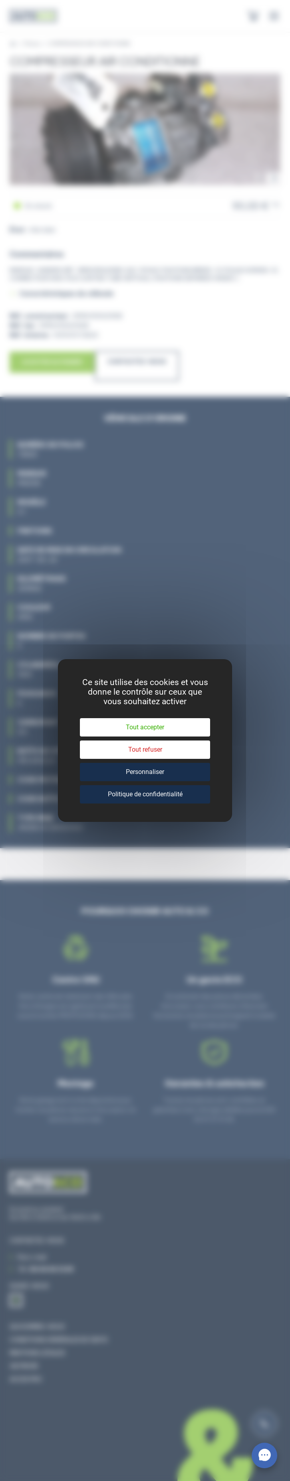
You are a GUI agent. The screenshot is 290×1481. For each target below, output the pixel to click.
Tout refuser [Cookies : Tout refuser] (145, 749)
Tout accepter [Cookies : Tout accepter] (145, 727)
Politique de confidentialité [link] (145, 794)
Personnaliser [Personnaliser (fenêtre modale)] (145, 772)
